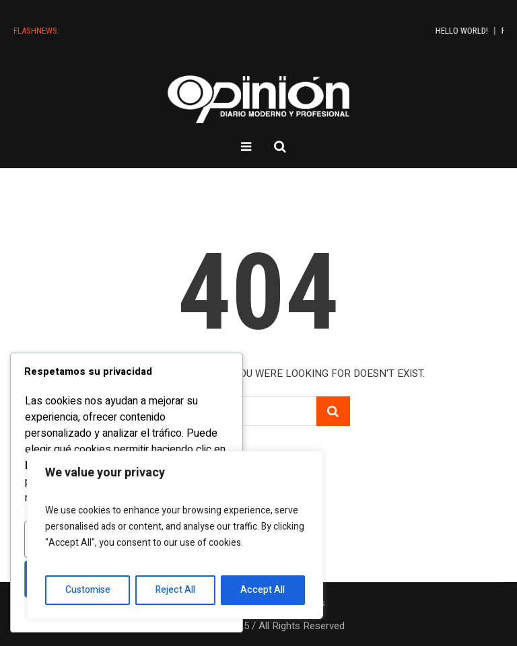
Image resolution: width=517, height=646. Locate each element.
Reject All (175, 590)
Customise (87, 590)
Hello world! (478, 31)
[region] (175, 535)
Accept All (262, 590)
